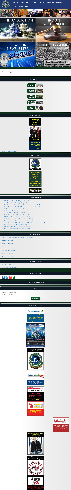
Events (28, 2)
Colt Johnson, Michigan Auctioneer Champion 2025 (17, 216)
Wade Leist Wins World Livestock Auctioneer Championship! (19, 220)
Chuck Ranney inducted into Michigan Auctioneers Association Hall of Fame (23, 204)
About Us (20, 2)
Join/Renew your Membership (9, 151)
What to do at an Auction (8, 250)
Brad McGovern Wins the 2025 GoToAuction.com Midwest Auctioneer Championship (25, 206)
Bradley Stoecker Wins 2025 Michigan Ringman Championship (20, 214)
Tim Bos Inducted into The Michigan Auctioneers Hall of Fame (19, 218)
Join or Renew (57, 2)
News (49, 2)
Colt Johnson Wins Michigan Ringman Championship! (17, 226)
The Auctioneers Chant (7, 247)
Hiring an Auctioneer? (7, 243)
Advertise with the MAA (8, 264)
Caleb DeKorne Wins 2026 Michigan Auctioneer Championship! (20, 201)
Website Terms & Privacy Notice (10, 267)
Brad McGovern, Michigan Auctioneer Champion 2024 (17, 228)
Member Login (23, 6)
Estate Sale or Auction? (8, 240)
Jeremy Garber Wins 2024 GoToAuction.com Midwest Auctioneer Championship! (24, 222)
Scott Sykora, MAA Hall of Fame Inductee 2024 (15, 224)
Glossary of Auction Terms (8, 257)
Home (13, 2)
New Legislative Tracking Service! (12, 210)
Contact (15, 6)
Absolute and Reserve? (7, 253)
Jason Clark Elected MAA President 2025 (14, 212)
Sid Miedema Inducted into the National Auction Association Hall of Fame (22, 208)
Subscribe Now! (35, 298)
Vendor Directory (39, 2)
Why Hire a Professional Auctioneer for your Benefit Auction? (17, 237)
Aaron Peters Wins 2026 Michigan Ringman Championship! (19, 203)
